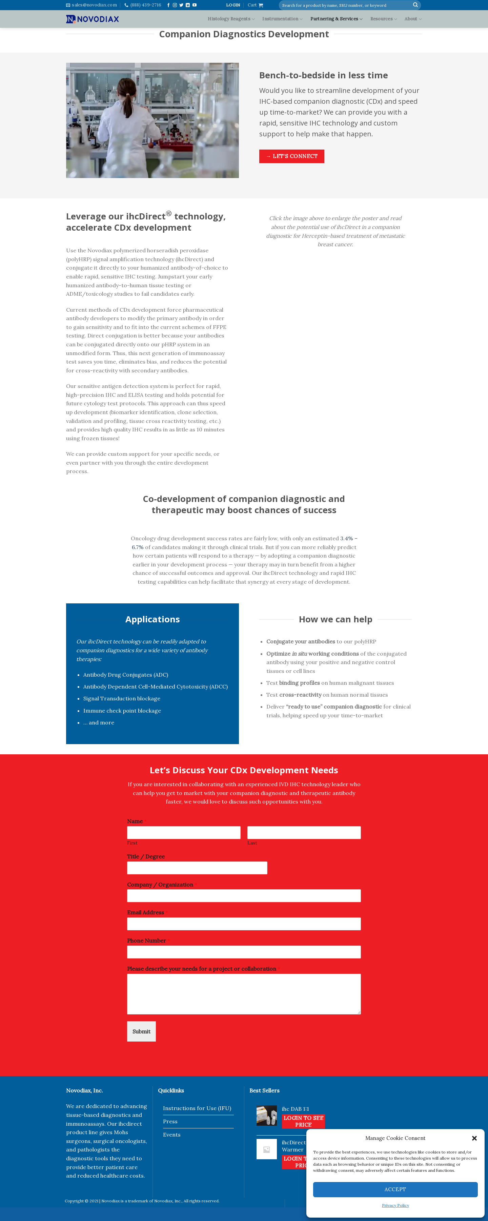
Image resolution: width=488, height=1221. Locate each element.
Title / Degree (146, 856)
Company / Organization (162, 884)
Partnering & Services (336, 19)
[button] (474, 1138)
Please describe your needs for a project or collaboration (203, 968)
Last (252, 843)
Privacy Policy (395, 1205)
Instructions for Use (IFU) (197, 1108)
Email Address (147, 912)
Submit (141, 1031)
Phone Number (148, 940)
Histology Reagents (231, 19)
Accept (395, 1189)
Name (137, 821)
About (413, 19)
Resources (384, 19)
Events (172, 1134)
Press (170, 1121)
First (132, 843)
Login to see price (304, 1121)
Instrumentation (282, 19)
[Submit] (415, 5)
